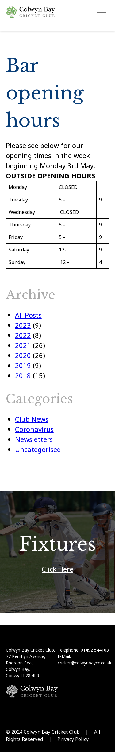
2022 (23, 335)
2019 (23, 365)
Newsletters (34, 439)
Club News (31, 419)
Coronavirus (34, 429)
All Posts (28, 315)
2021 (23, 345)
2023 (23, 325)
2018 (23, 375)
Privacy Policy (73, 739)
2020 (23, 355)
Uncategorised (38, 449)
